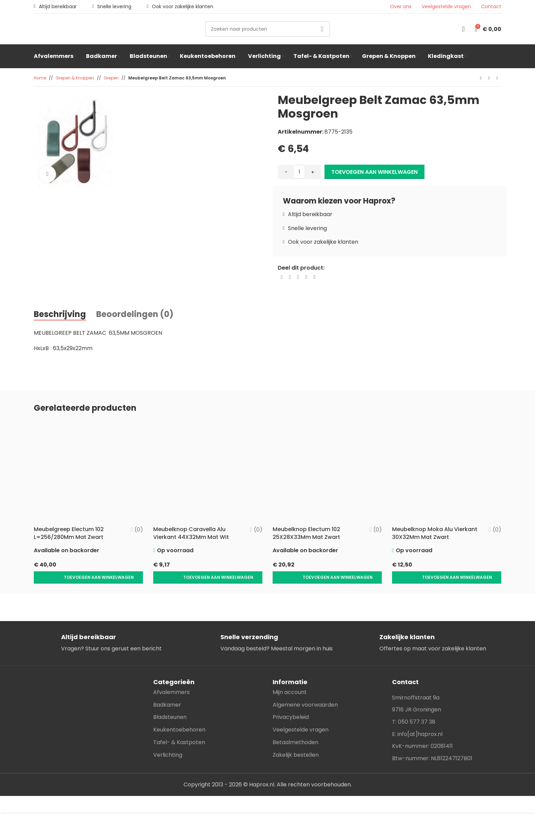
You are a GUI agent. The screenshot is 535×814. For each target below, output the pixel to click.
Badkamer (167, 690)
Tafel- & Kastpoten (179, 728)
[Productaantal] (299, 172)
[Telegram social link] (314, 277)
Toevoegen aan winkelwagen (374, 172)
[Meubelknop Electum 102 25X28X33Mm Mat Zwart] (327, 472)
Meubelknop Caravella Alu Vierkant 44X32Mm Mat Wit (191, 533)
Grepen (111, 78)
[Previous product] (481, 78)
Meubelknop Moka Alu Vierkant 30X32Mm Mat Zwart (434, 533)
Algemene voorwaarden (305, 690)
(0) (138, 529)
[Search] (267, 29)
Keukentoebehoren (179, 715)
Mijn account (290, 678)
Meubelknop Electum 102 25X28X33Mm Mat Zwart (306, 533)
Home (40, 78)
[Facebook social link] (282, 277)
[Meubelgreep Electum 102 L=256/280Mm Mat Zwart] (88, 472)
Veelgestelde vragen (446, 7)
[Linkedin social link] (306, 277)
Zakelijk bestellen (296, 740)
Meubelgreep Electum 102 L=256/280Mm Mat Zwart (69, 533)
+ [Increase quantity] (312, 172)
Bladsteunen (170, 703)
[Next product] (497, 78)
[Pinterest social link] (298, 277)
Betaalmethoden (295, 728)
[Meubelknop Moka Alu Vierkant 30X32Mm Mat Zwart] (446, 472)
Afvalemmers (171, 678)
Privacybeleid (291, 703)
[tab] (60, 314)
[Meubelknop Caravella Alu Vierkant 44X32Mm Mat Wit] (207, 472)
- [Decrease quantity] (286, 172)
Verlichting (167, 740)
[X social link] (290, 277)
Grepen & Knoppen (75, 78)
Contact (491, 7)
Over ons (400, 7)
